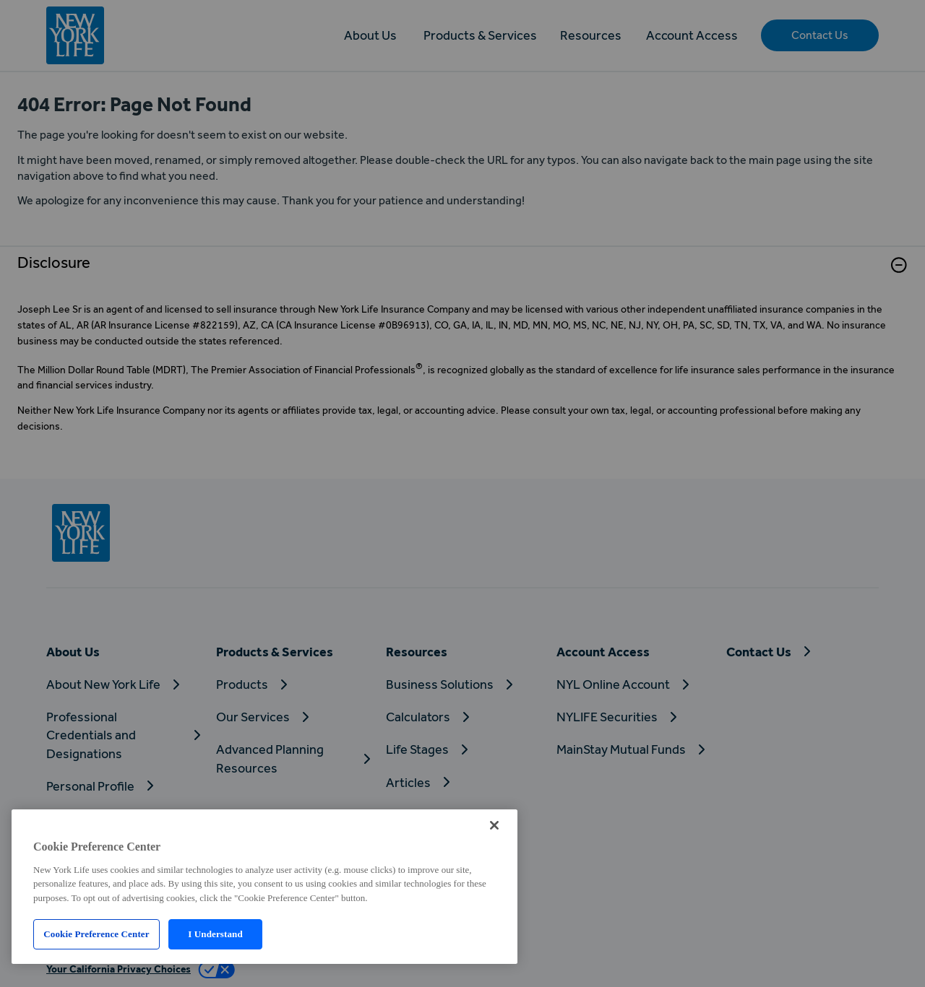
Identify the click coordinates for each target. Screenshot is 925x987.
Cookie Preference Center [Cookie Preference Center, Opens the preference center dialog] (96, 934)
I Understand (215, 934)
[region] (264, 886)
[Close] (494, 825)
